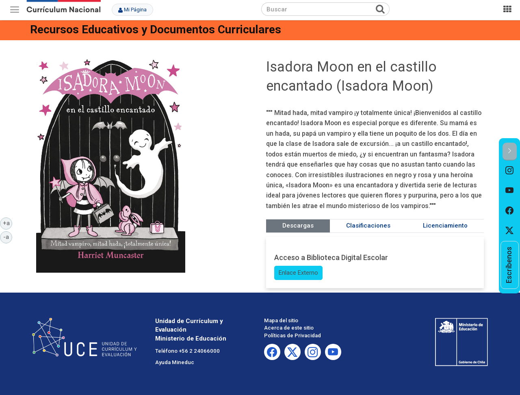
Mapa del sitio (281, 320)
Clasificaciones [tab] (368, 225)
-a (7, 236)
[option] (509, 171)
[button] (510, 151)
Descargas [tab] (298, 225)
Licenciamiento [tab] (445, 225)
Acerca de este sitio (289, 328)
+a (8, 223)
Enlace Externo (298, 272)
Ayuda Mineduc (174, 362)
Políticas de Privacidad (292, 335)
